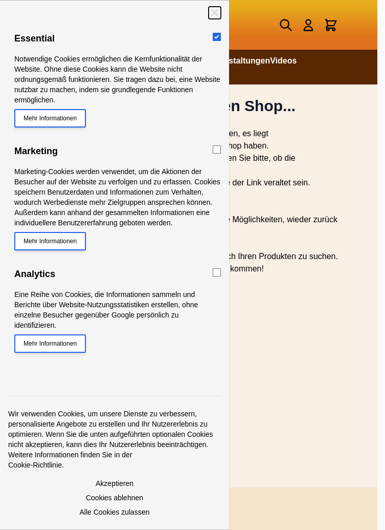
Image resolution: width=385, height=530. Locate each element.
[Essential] (217, 37)
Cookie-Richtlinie (35, 465)
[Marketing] (217, 149)
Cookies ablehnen (114, 498)
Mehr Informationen (50, 118)
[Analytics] (217, 272)
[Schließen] (215, 13)
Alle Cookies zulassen (115, 512)
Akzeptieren (114, 483)
